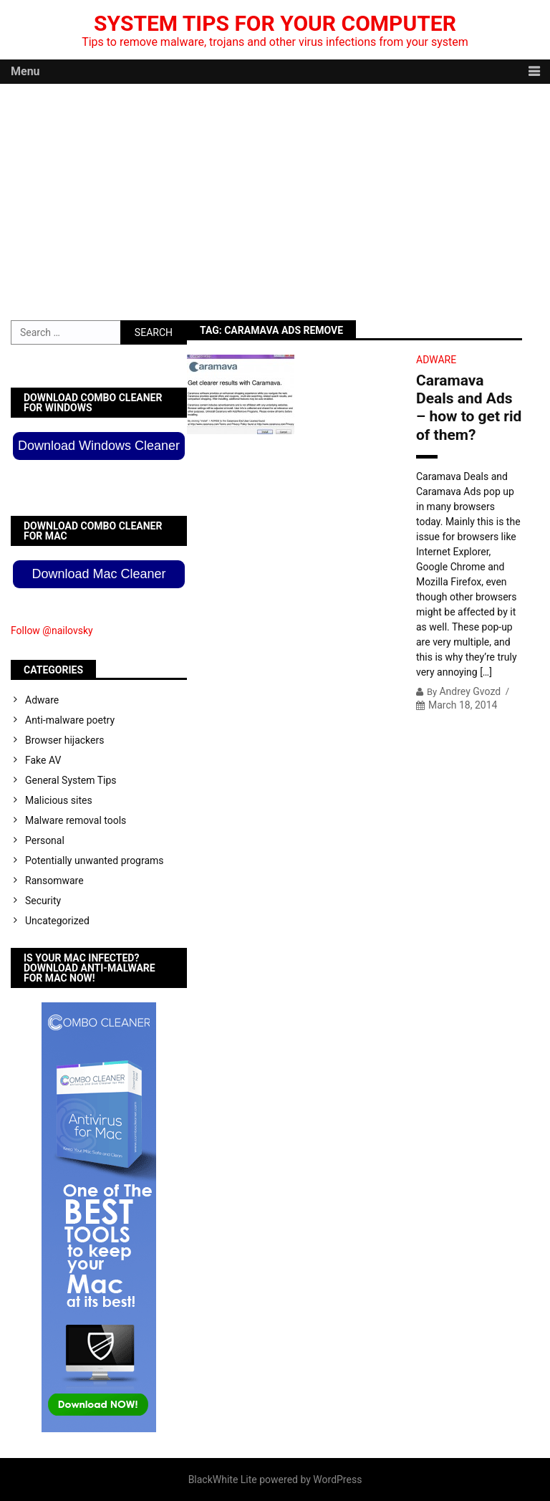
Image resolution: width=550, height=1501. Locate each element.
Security (43, 900)
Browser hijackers (64, 740)
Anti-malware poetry (70, 720)
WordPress (337, 1479)
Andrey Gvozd (470, 691)
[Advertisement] (275, 191)
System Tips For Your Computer (275, 23)
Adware (436, 359)
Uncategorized (57, 920)
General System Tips (71, 780)
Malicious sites (58, 800)
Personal (44, 840)
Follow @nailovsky (52, 630)
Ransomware (54, 880)
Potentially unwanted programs (94, 860)
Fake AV (43, 760)
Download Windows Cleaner (99, 445)
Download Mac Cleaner (98, 574)
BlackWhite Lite (222, 1479)
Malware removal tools (75, 820)
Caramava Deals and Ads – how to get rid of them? (468, 407)
